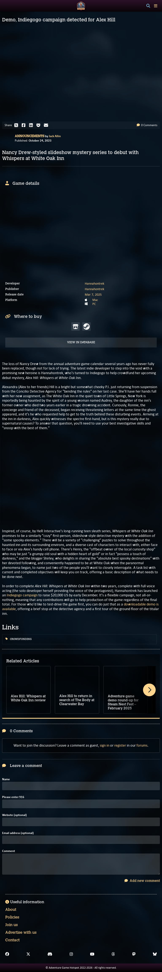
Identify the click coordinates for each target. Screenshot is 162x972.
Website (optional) (14, 815)
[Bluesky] (155, 954)
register (120, 745)
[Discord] (49, 954)
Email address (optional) (18, 833)
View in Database (81, 342)
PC (94, 304)
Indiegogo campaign (22, 595)
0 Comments (147, 125)
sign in (104, 745)
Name (6, 779)
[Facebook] (7, 954)
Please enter (13, 797)
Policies (12, 917)
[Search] (148, 6)
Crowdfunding (18, 639)
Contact (12, 940)
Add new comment (142, 880)
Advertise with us (20, 932)
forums (141, 745)
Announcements (29, 136)
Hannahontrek (94, 283)
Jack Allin (55, 136)
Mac (95, 300)
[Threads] (113, 954)
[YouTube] (92, 954)
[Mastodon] (134, 954)
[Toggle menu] (155, 6)
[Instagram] (71, 954)
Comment (8, 851)
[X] (28, 954)
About (10, 909)
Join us (11, 924)
